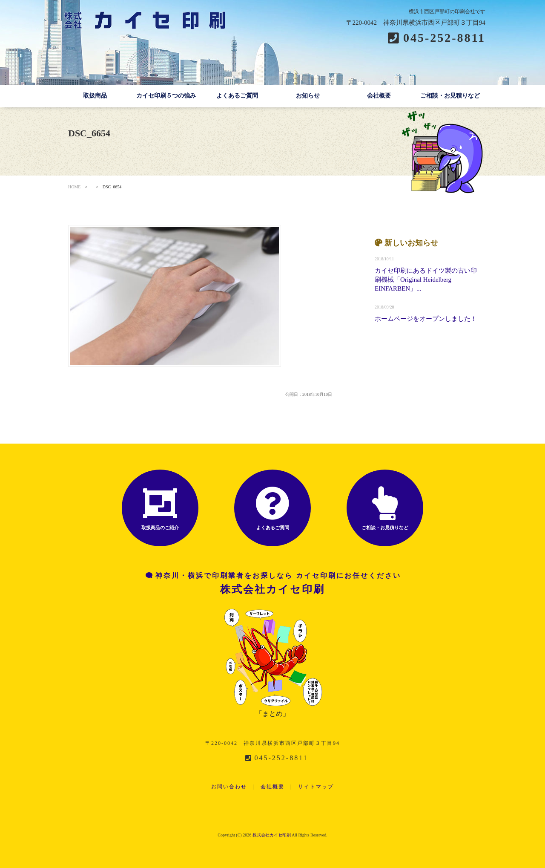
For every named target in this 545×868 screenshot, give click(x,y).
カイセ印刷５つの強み (166, 95)
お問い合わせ (229, 787)
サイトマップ (316, 787)
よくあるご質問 (237, 95)
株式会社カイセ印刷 (271, 835)
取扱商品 (95, 95)
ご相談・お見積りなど (450, 95)
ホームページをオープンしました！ (426, 318)
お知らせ (308, 95)
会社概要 (379, 95)
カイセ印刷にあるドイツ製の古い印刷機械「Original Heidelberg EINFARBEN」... (426, 279)
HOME (74, 187)
